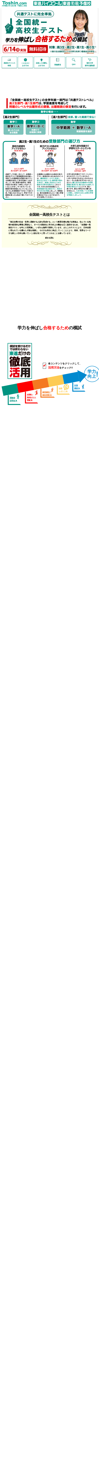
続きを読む (49, 238)
